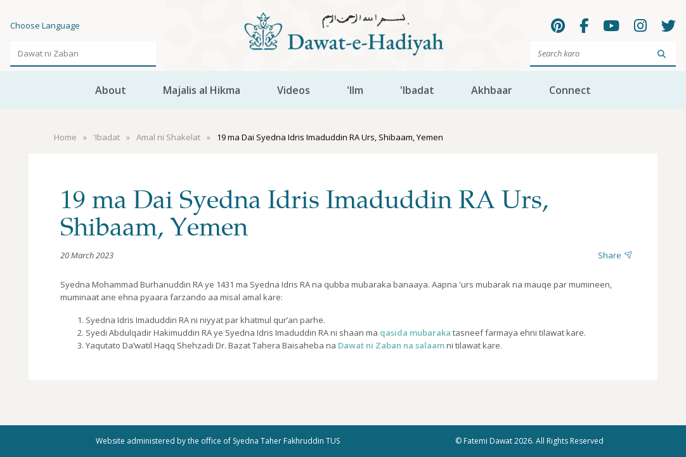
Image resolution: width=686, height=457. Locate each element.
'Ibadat (417, 90)
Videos (293, 90)
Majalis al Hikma (201, 90)
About (110, 90)
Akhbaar (491, 90)
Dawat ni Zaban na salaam (391, 345)
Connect (570, 90)
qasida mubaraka (415, 332)
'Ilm (355, 90)
